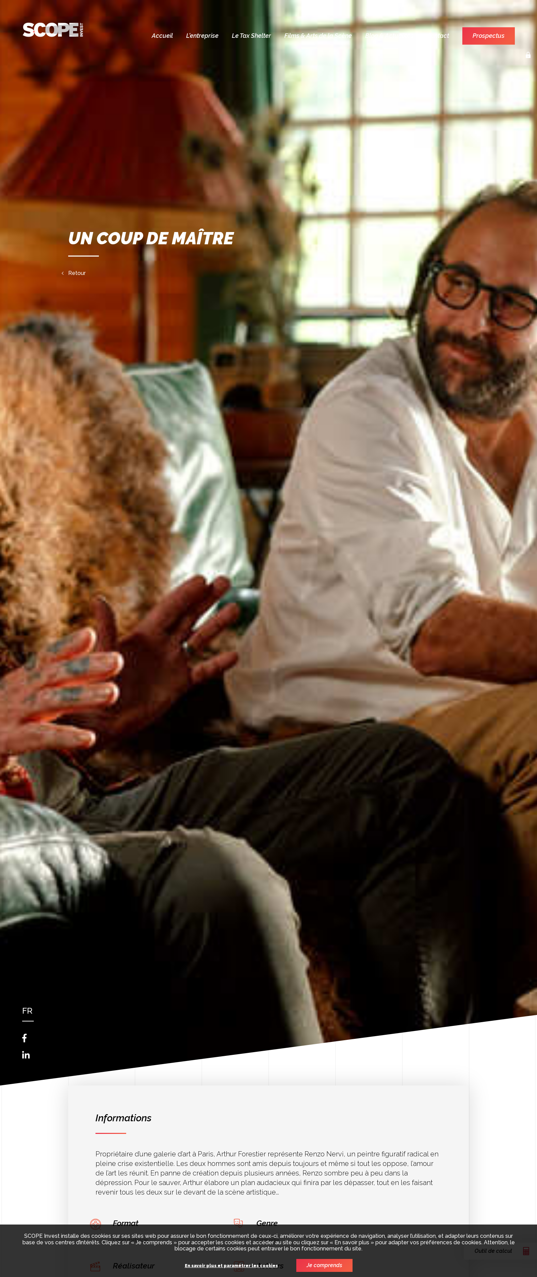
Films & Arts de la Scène (318, 35)
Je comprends (324, 1265)
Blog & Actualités (389, 35)
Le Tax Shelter (251, 35)
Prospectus (489, 35)
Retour (77, 273)
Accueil (162, 35)
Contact (438, 35)
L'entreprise (202, 35)
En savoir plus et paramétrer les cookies (231, 1266)
